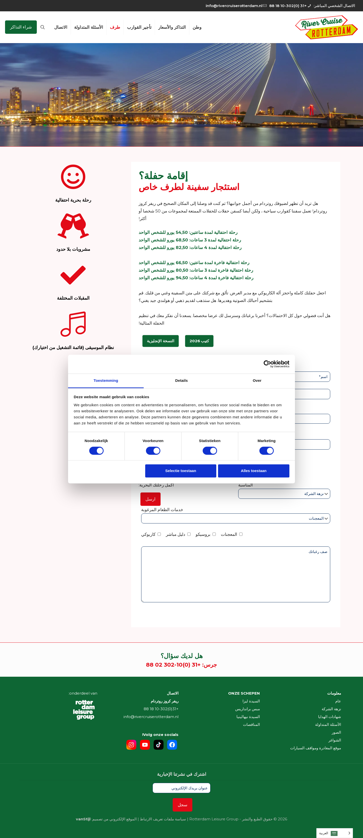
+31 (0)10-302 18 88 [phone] (288, 5)
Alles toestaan (254, 471)
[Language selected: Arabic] (334, 833)
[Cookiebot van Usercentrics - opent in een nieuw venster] (267, 364)
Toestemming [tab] (106, 380)
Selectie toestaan (180, 471)
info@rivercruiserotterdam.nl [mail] (234, 5)
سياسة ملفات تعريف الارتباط (163, 819)
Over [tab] (257, 380)
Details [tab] (181, 380)
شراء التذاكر (21, 26)
